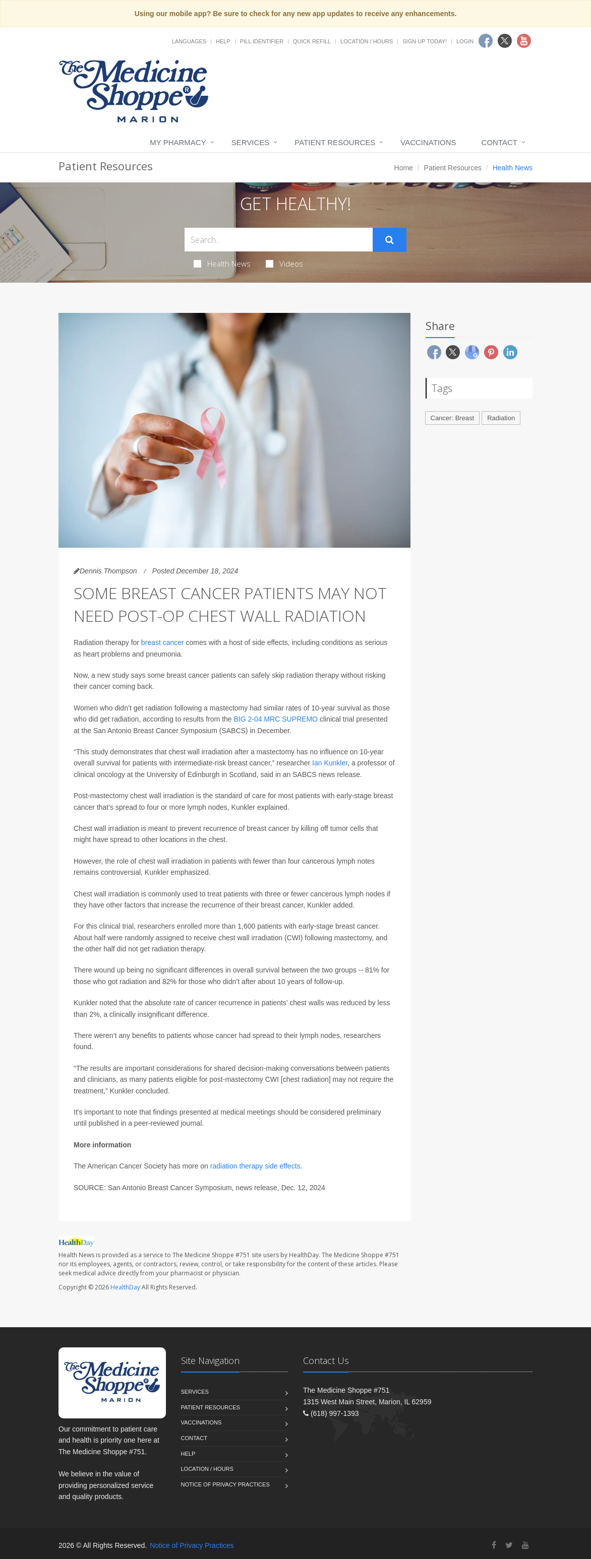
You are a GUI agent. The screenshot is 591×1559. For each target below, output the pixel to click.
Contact (499, 142)
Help (223, 41)
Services (250, 142)
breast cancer (162, 642)
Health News (222, 263)
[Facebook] (494, 1545)
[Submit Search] (389, 240)
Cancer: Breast (453, 418)
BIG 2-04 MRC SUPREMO (276, 719)
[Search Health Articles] (279, 239)
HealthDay (125, 1287)
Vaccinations (428, 142)
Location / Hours (366, 41)
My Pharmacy (178, 142)
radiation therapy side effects (255, 1166)
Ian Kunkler (329, 763)
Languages (189, 41)
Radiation (501, 418)
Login (465, 41)
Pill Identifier (261, 41)
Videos (284, 263)
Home (403, 168)
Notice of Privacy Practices (225, 1484)
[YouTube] (525, 1545)
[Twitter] (509, 1545)
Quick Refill (312, 41)
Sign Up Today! (424, 41)
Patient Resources (334, 142)
